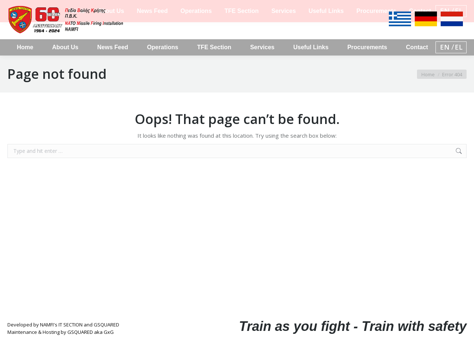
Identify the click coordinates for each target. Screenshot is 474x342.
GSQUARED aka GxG (90, 332)
